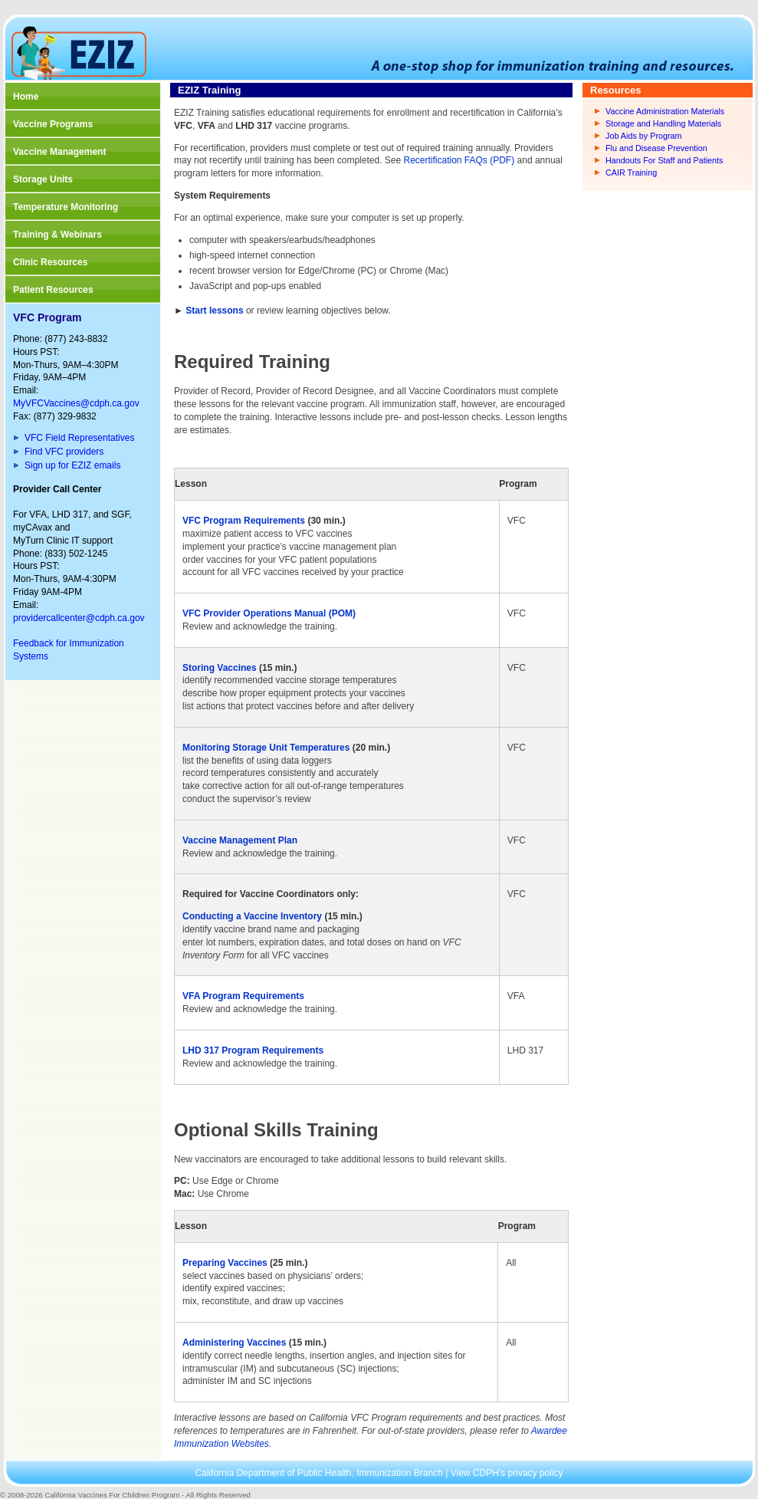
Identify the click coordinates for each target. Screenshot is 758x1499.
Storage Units (43, 179)
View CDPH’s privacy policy (507, 1473)
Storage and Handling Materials (663, 123)
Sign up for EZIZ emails (72, 465)
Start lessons (213, 310)
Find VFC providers (64, 451)
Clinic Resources (50, 262)
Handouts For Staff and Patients (664, 160)
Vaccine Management (59, 151)
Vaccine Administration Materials (664, 111)
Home (25, 96)
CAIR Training (631, 172)
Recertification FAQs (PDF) (459, 160)
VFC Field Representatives (79, 437)
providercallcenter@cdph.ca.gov (79, 618)
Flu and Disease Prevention (656, 148)
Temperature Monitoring (65, 207)
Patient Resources (53, 289)
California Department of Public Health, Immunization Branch (320, 1473)
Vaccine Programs (53, 124)
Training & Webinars (57, 234)
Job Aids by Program (643, 135)
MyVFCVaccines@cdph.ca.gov (76, 403)
